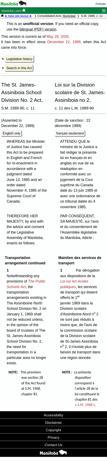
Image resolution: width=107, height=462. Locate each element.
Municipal (69, 16)
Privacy (53, 437)
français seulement (70, 133)
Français (101, 3)
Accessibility (53, 415)
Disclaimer (53, 422)
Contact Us (53, 445)
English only (11, 133)
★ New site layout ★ (18, 16)
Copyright (53, 430)
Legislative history (19, 59)
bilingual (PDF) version (37, 29)
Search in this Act (19, 68)
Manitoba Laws (13, 10)
